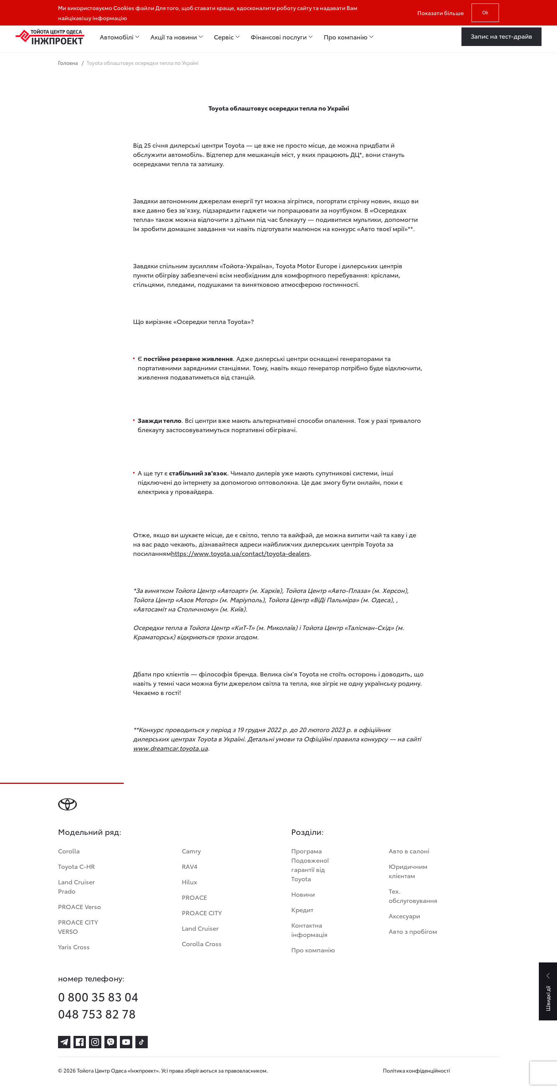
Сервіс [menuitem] (224, 36)
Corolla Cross (202, 943)
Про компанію (313, 949)
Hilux (189, 881)
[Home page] (49, 36)
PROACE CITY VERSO (78, 926)
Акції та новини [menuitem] (173, 36)
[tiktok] (141, 1042)
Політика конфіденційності (416, 1070)
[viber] (110, 1042)
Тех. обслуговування (413, 895)
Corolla (69, 850)
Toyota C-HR (76, 866)
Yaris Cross (74, 946)
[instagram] (95, 1042)
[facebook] (79, 1042)
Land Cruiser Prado (76, 886)
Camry (191, 850)
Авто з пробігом (413, 930)
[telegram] (64, 1042)
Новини (303, 893)
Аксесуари (404, 915)
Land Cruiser (200, 927)
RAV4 (189, 866)
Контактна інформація (309, 929)
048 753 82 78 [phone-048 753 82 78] (97, 1013)
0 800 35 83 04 (98, 996)
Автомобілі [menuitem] (116, 36)
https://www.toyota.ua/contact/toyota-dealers (240, 552)
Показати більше (440, 13)
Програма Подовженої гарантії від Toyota (310, 864)
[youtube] (126, 1042)
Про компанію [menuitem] (345, 36)
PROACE (194, 896)
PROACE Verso (79, 906)
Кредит (302, 909)
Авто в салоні (409, 850)
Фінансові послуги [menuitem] (279, 36)
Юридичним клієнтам (408, 871)
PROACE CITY (202, 912)
